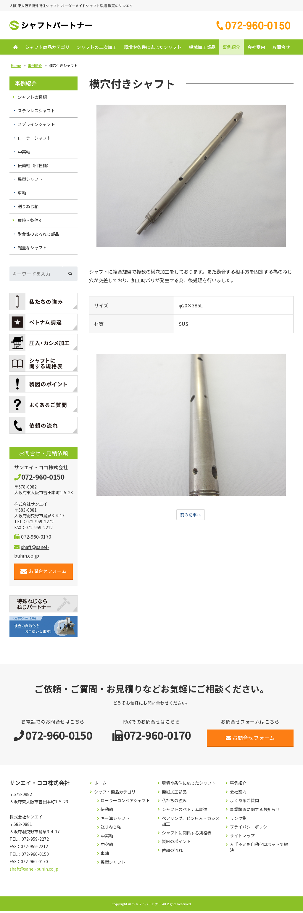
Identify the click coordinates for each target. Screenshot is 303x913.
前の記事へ (190, 516)
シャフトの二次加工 (97, 49)
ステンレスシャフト (36, 112)
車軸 (22, 194)
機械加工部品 (202, 49)
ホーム (100, 785)
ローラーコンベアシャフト (125, 802)
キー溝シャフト (115, 820)
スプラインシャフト (36, 126)
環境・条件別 (30, 222)
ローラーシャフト (34, 140)
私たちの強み (174, 802)
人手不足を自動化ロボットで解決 (259, 849)
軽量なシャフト (32, 249)
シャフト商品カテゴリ (47, 49)
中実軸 (24, 154)
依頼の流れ (172, 852)
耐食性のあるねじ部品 (38, 236)
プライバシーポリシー (250, 828)
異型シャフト (30, 181)
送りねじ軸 (28, 208)
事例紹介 (231, 49)
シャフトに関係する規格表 (187, 834)
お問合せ (281, 49)
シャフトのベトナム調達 (184, 811)
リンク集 (238, 820)
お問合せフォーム (43, 573)
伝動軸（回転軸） (34, 167)
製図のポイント (176, 843)
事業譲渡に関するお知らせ (255, 811)
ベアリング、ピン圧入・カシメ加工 (191, 823)
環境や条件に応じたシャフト (152, 49)
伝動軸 (107, 811)
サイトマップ (242, 837)
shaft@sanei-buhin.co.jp (33, 871)
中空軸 (107, 846)
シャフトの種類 (32, 99)
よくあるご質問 (244, 802)
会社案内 (256, 49)
